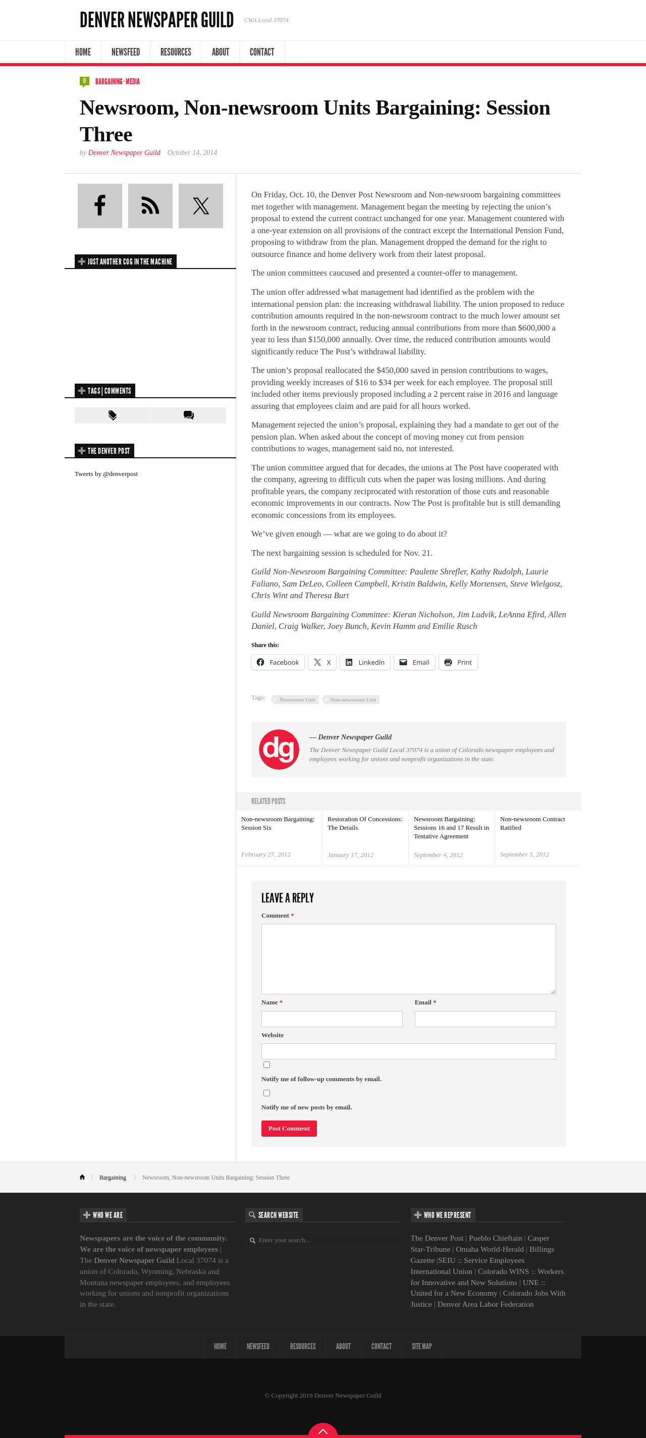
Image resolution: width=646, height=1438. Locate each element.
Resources (175, 52)
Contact (262, 52)
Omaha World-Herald (490, 1249)
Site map (422, 1346)
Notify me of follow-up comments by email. (321, 1079)
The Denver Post (437, 1238)
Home (83, 52)
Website (272, 1035)
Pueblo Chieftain (495, 1238)
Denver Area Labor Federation (486, 1304)
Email (426, 1002)
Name (272, 1002)
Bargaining (109, 81)
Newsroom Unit (297, 700)
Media (133, 81)
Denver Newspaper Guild (157, 20)
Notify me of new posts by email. (306, 1107)
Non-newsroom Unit (353, 700)
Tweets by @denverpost (106, 473)
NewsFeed (126, 52)
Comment (277, 915)
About (220, 52)
